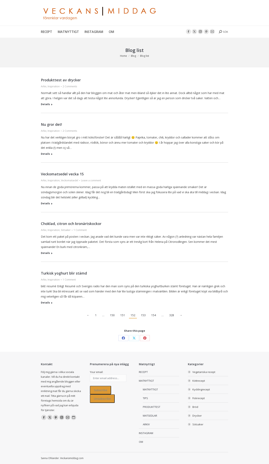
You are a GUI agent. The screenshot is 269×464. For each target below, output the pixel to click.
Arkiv (43, 86)
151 (122, 315)
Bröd (195, 407)
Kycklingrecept (201, 389)
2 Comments (70, 86)
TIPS (145, 398)
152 (133, 315)
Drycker (197, 415)
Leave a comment (91, 180)
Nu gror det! (51, 124)
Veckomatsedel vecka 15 (62, 174)
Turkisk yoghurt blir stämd (64, 273)
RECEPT (143, 372)
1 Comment (80, 230)
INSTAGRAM (146, 433)
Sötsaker (66, 230)
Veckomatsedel (69, 180)
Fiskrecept (198, 398)
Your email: (96, 372)
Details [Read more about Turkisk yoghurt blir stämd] (45, 302)
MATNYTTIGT (146, 380)
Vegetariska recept (203, 372)
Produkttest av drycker (61, 80)
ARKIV (146, 424)
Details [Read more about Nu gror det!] (45, 154)
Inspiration (54, 86)
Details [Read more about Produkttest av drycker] (45, 104)
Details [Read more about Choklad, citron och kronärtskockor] (45, 253)
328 (171, 315)
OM (141, 442)
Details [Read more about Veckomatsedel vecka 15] (45, 203)
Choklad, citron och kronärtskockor (71, 223)
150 (112, 315)
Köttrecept (198, 380)
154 (153, 315)
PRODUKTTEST (151, 407)
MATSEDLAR (150, 415)
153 (143, 315)
